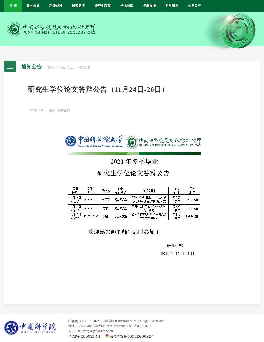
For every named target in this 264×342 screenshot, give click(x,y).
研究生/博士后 (66, 67)
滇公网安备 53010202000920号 (130, 336)
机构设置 (33, 5)
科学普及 (172, 5)
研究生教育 (103, 5)
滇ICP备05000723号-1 (84, 336)
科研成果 (55, 5)
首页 (50, 67)
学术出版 (126, 5)
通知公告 (85, 67)
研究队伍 (78, 5)
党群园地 (149, 5)
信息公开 (194, 5)
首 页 (13, 5)
